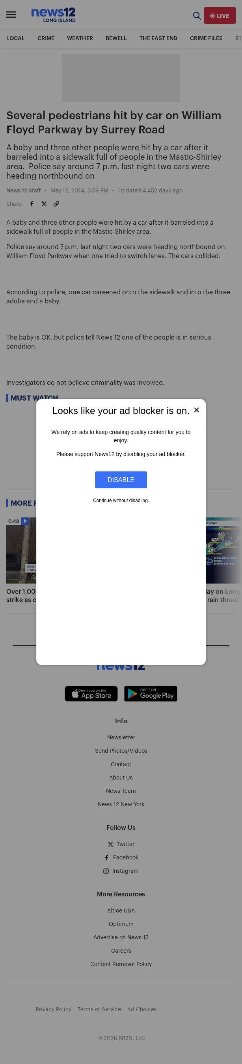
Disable (121, 479)
